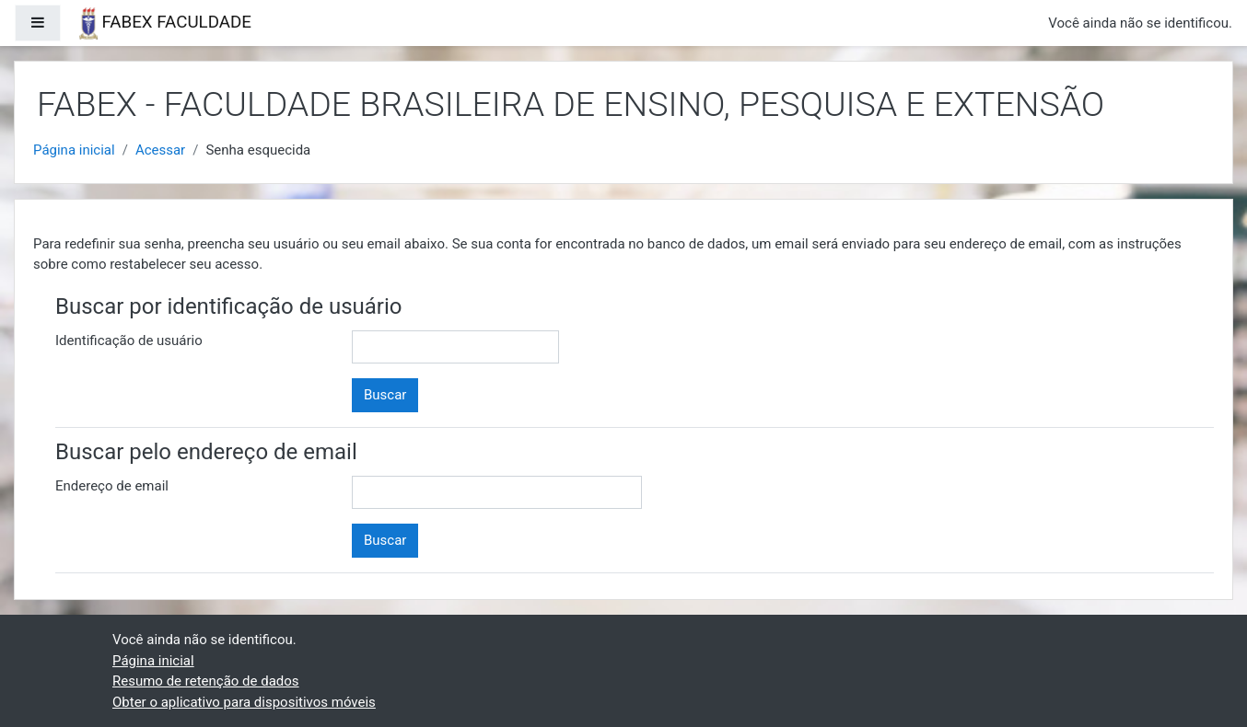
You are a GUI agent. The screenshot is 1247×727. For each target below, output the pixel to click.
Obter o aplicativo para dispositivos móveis (244, 702)
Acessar (160, 150)
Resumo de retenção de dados (205, 681)
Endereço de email (112, 486)
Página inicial (74, 150)
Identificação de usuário (129, 340)
